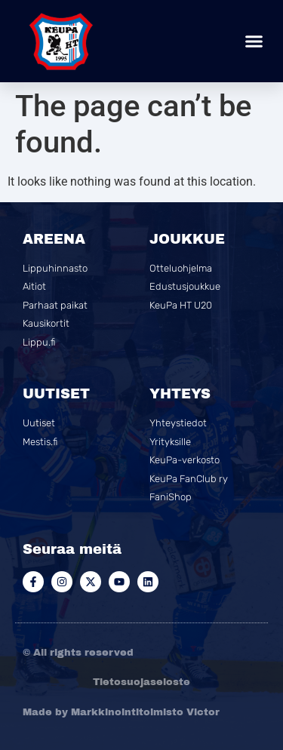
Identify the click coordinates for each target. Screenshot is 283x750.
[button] (254, 41)
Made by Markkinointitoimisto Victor (121, 712)
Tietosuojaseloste (141, 682)
